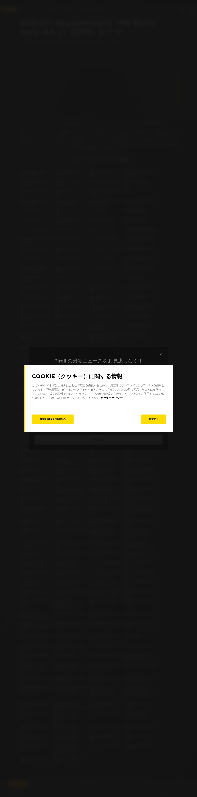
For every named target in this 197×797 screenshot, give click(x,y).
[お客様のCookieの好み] (53, 419)
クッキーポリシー (112, 397)
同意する (153, 419)
